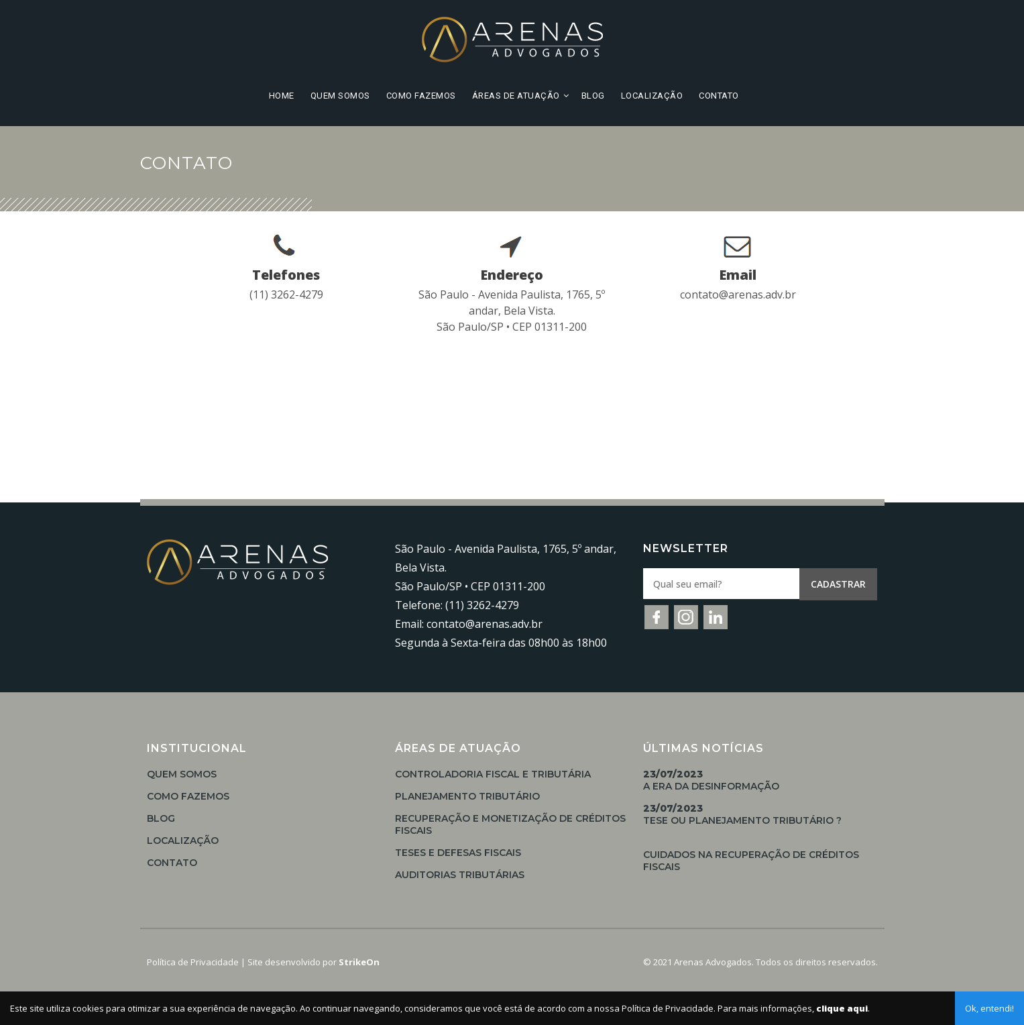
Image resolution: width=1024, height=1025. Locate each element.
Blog (593, 96)
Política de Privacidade (193, 962)
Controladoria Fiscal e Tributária (493, 774)
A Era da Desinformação (711, 780)
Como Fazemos (421, 96)
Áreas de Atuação (516, 96)
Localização (652, 96)
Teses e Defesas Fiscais (458, 853)
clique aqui (842, 1008)
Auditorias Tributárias (459, 875)
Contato (719, 96)
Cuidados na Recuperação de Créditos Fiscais (751, 861)
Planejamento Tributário (467, 796)
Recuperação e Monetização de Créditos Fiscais (510, 824)
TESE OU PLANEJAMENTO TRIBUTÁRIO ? (742, 814)
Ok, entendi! (989, 1008)
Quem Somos (340, 96)
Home (281, 96)
